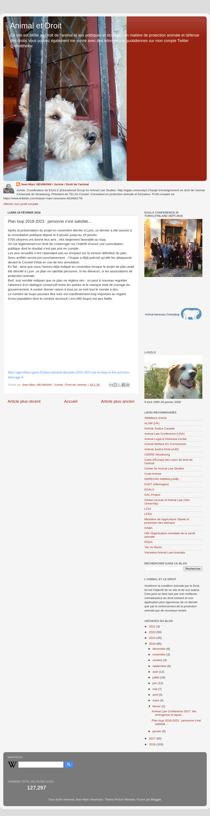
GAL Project (152, 494)
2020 (152, 632)
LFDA (148, 514)
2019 (152, 637)
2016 (152, 744)
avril (155, 694)
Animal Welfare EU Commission (165, 444)
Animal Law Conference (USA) (164, 433)
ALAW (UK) (151, 423)
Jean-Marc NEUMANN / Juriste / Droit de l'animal (55, 184)
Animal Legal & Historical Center (165, 439)
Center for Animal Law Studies (164, 468)
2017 (152, 738)
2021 (152, 626)
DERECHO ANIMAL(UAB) (161, 479)
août (155, 671)
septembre (159, 666)
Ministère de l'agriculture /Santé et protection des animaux (166, 521)
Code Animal (152, 473)
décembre (159, 648)
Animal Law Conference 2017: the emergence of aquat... (174, 713)
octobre (157, 660)
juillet (156, 677)
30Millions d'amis (155, 418)
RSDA (148, 542)
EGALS (149, 489)
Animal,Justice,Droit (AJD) (161, 449)
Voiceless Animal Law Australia (164, 552)
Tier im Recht (153, 547)
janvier (157, 731)
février (156, 706)
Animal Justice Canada (159, 428)
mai (155, 689)
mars (156, 700)
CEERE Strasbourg (157, 454)
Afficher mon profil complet (20, 204)
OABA (148, 528)
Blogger (156, 799)
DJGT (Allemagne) (156, 484)
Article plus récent (24, 401)
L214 (147, 508)
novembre (159, 654)
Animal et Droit (35, 25)
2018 (152, 643)
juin (155, 683)
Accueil (70, 401)
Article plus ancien (118, 401)
